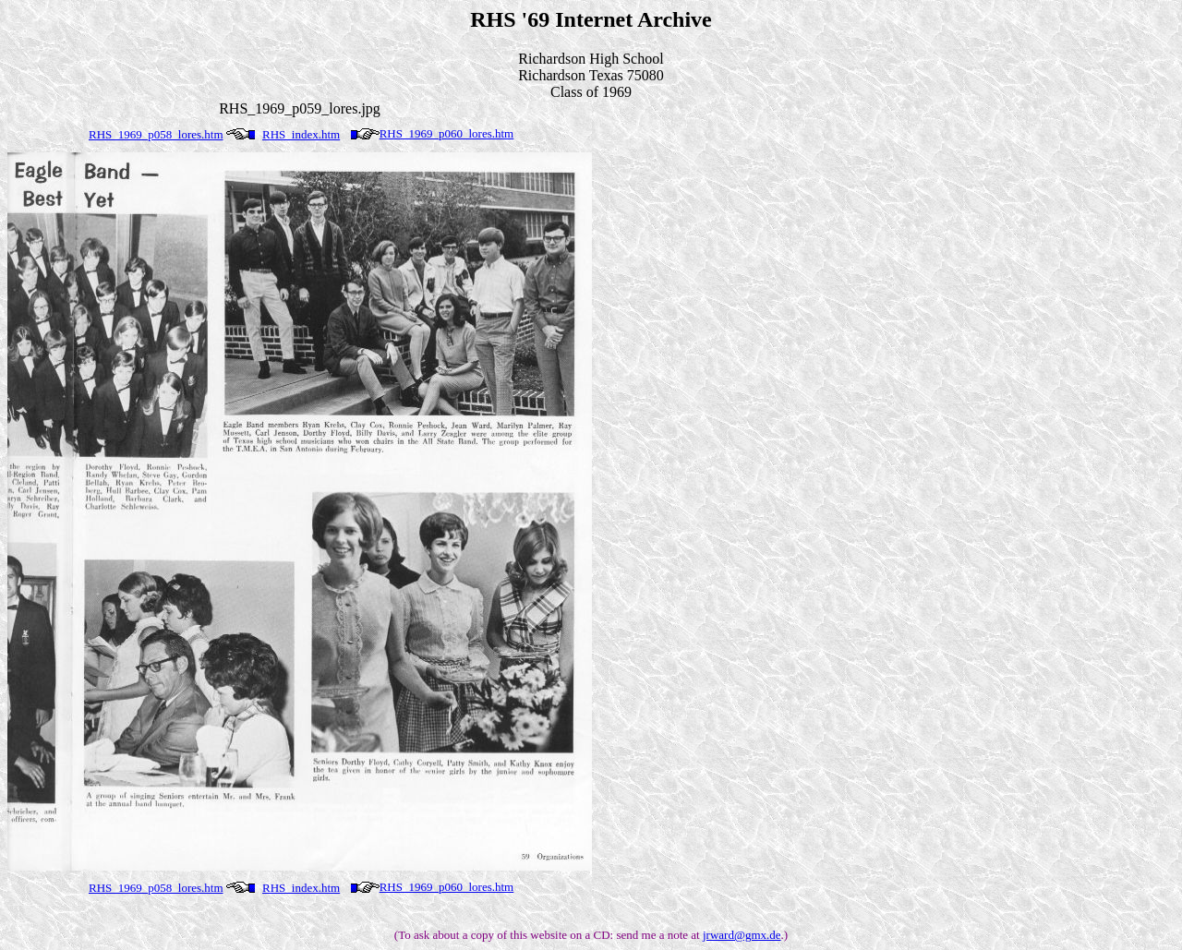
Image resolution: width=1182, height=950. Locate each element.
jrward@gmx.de (742, 935)
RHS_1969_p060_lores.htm (447, 133)
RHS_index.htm (301, 134)
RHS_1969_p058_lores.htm (156, 134)
